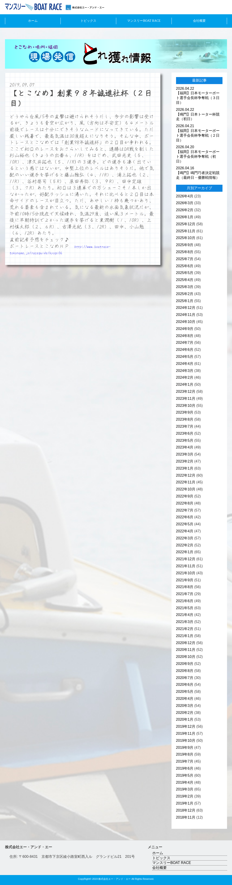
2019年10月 (185, 740)
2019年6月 (184, 768)
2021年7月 (184, 594)
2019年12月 (185, 726)
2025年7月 (184, 259)
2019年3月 (184, 789)
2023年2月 (184, 461)
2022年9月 (184, 496)
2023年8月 (184, 419)
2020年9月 (184, 664)
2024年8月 (184, 336)
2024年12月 (185, 308)
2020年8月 (184, 671)
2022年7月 (184, 510)
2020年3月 (184, 706)
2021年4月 (184, 615)
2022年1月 (184, 552)
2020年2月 (184, 713)
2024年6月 (184, 350)
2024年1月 (184, 384)
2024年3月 (184, 371)
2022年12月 (185, 475)
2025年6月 (184, 266)
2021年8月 (184, 587)
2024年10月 (185, 322)
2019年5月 (184, 775)
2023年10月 (185, 405)
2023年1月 (184, 468)
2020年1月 (184, 719)
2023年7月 (184, 426)
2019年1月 (184, 803)
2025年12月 (185, 224)
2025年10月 (185, 238)
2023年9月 (184, 412)
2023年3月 (184, 454)
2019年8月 (184, 754)
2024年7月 (184, 342)
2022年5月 (184, 524)
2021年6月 (184, 601)
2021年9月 (184, 580)
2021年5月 (184, 608)
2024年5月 (184, 357)
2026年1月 (184, 217)
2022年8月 (184, 503)
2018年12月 (185, 810)
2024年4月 (184, 364)
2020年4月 (184, 699)
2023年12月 (185, 391)
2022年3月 (184, 538)
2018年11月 (185, 817)
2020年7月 (184, 678)
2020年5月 (184, 691)
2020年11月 (185, 650)
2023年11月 (185, 398)
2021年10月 (185, 573)
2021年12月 (185, 559)
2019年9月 (184, 747)
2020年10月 (185, 657)
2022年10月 (185, 489)
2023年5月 (184, 440)
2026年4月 (184, 196)
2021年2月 (184, 629)
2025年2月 (184, 294)
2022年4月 (184, 531)
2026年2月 (184, 210)
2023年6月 (184, 433)
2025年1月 (184, 301)
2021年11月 (185, 566)
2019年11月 (185, 733)
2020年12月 (185, 643)
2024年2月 (184, 377)
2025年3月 (184, 287)
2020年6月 (184, 684)
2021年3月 (184, 622)
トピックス (88, 20)
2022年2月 (184, 545)
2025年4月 (184, 280)
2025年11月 (185, 231)
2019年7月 (184, 761)
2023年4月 (184, 447)
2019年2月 (184, 796)
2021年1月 (184, 636)
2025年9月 (184, 245)
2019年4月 (184, 782)
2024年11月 (185, 315)
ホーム (33, 20)
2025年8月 (184, 252)
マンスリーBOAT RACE (143, 20)
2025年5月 (184, 273)
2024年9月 (184, 329)
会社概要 (199, 20)
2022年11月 (185, 482)
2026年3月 (184, 203)
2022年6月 (184, 517)
